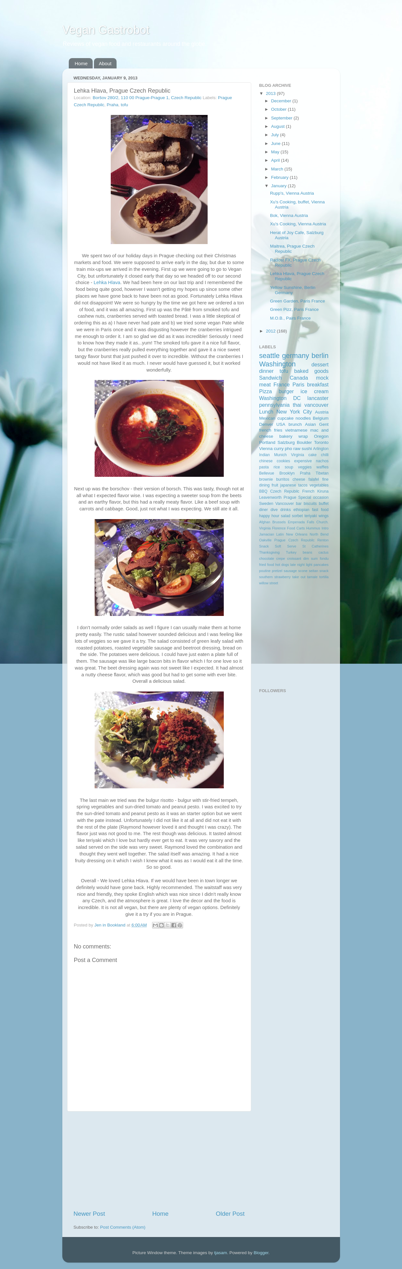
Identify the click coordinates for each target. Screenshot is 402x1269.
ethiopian (301, 509)
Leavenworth (270, 497)
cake (312, 455)
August (278, 126)
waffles (322, 467)
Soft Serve (285, 546)
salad (285, 516)
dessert (319, 364)
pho (288, 448)
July (275, 134)
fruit (275, 485)
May (276, 151)
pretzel (277, 571)
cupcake (285, 418)
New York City (294, 411)
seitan (313, 571)
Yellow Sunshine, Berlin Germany (292, 290)
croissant (294, 558)
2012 (271, 331)
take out (298, 577)
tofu (124, 104)
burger (286, 391)
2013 (271, 93)
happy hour (269, 516)
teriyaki (310, 516)
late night (297, 565)
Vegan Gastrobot (105, 29)
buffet (323, 503)
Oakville (265, 540)
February (280, 177)
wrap (303, 436)
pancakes (321, 565)
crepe (280, 558)
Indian (264, 455)
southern (266, 577)
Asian (310, 424)
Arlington (321, 448)
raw (297, 448)
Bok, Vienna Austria (289, 215)
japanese (288, 485)
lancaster (318, 398)
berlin (320, 356)
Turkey (291, 552)
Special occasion (313, 497)
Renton (323, 540)
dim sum (310, 558)
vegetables (319, 485)
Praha (113, 104)
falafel (313, 479)
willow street (268, 583)
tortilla (324, 577)
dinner (266, 371)
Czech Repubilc (284, 491)
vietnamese (296, 430)
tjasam (220, 1252)
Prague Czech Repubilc (294, 540)
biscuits (310, 503)
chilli (325, 455)
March (277, 169)
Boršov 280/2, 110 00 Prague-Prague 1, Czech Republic (147, 97)
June (276, 143)
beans (307, 552)
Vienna (266, 448)
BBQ (263, 491)
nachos (322, 461)
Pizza (265, 391)
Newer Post (89, 1213)
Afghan (264, 522)
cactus (323, 552)
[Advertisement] (159, 1160)
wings (323, 516)
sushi (307, 448)
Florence (279, 528)
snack (323, 571)
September (282, 118)
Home (81, 63)
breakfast (318, 384)
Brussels (278, 522)
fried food (266, 565)
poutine (265, 571)
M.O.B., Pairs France (290, 318)
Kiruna (322, 491)
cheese (299, 479)
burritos (282, 479)
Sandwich (270, 378)
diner (263, 509)
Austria (321, 412)
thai (297, 405)
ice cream (315, 391)
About (105, 63)
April (276, 160)
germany (295, 356)
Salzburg (285, 442)
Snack (264, 546)
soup (289, 467)
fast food (320, 509)
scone (302, 571)
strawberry (282, 577)
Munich (280, 455)
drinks (285, 509)
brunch (295, 424)
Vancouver (284, 503)
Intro (325, 528)
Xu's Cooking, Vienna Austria (298, 223)
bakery (286, 436)
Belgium (321, 418)
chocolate (266, 558)
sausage (290, 571)
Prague (289, 497)
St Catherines (315, 546)
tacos (302, 485)
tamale (312, 577)
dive (274, 509)
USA (280, 424)
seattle (269, 356)
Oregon (321, 436)
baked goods (311, 371)
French (308, 491)
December (282, 100)
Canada (299, 378)
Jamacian (266, 534)
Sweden (266, 503)
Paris (298, 384)
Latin (280, 534)
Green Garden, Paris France (297, 301)
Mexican (267, 418)
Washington (277, 364)
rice (276, 467)
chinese (266, 461)
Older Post (230, 1213)
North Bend (319, 534)
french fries (271, 430)
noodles (303, 418)
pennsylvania (274, 405)
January (279, 185)
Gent (323, 424)
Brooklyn (286, 473)
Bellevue (266, 473)
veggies (305, 467)
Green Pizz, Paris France (294, 309)
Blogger (261, 1252)
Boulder (304, 442)
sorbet (297, 516)
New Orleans (296, 534)
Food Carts (296, 528)
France (281, 384)
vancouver (316, 405)
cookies (283, 461)
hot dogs (282, 565)
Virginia (297, 455)
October (279, 109)
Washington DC (280, 398)
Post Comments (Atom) (122, 1227)
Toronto (321, 442)
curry (278, 448)
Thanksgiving (269, 552)
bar (299, 503)
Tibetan (321, 473)
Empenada (296, 522)
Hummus (313, 528)
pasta (264, 467)
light (309, 565)
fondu (324, 558)
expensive (303, 461)
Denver (266, 424)
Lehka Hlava (107, 282)
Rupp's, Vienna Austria (292, 193)
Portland (267, 442)
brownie (266, 479)
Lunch (266, 411)
